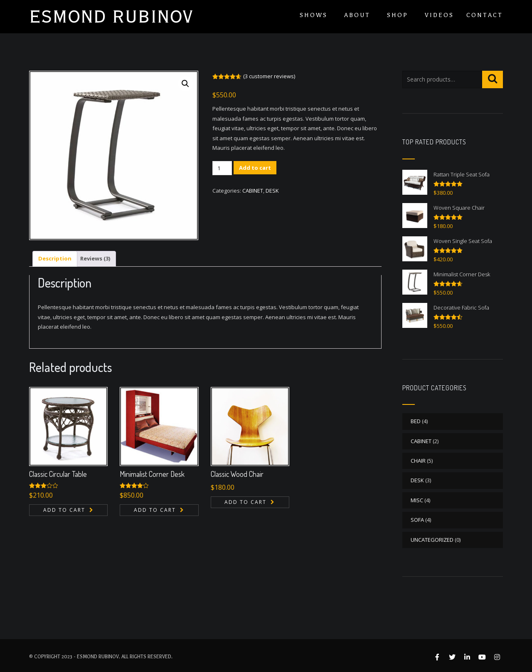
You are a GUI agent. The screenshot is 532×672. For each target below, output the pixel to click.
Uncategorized (432, 539)
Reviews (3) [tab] (95, 258)
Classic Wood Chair (237, 474)
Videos (439, 15)
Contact (484, 15)
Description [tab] (54, 258)
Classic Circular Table (58, 474)
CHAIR (418, 460)
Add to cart (255, 167)
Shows (314, 15)
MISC (417, 500)
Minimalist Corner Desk (152, 474)
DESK (272, 190)
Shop (397, 15)
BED (416, 421)
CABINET (252, 190)
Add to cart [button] (64, 509)
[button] (185, 83)
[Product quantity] (222, 168)
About (357, 15)
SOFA (417, 519)
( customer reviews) (269, 76)
